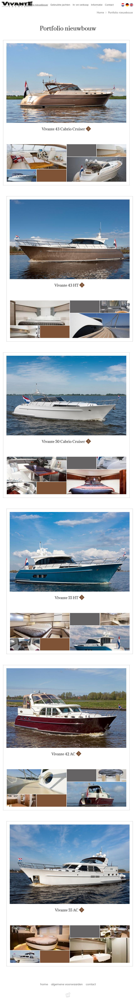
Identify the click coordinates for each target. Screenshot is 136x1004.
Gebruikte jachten (60, 4)
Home (100, 12)
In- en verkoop (81, 4)
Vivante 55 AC (66, 910)
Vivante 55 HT (66, 597)
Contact (109, 4)
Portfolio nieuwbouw (36, 4)
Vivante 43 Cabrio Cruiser (63, 129)
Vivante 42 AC (63, 754)
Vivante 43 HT (66, 285)
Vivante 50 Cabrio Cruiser (63, 441)
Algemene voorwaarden (67, 984)
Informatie (96, 4)
